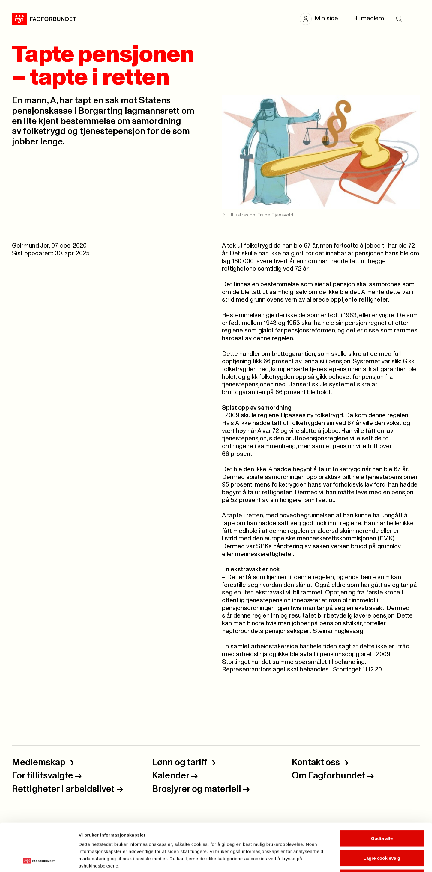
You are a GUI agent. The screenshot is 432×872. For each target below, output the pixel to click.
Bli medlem (368, 19)
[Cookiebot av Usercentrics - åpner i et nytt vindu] (39, 860)
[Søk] (399, 19)
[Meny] (414, 19)
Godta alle (382, 793)
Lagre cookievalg (382, 813)
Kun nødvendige (382, 832)
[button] (322, 19)
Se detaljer (322, 860)
